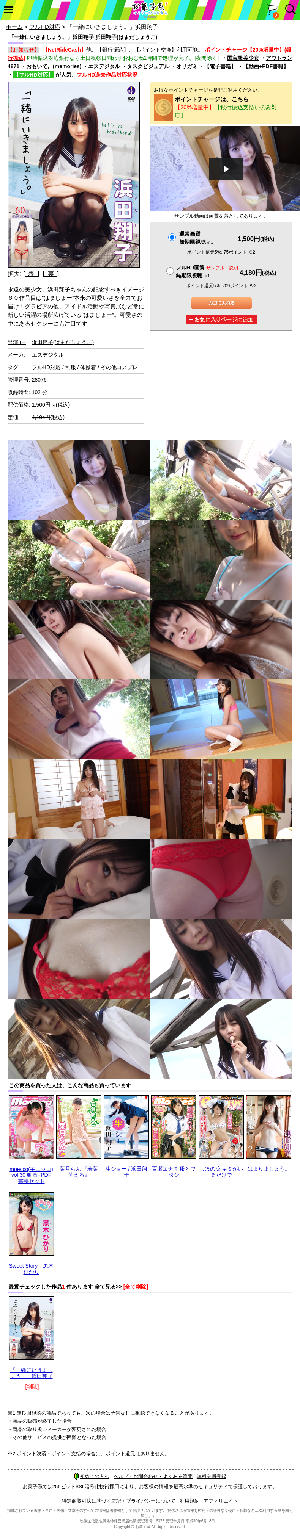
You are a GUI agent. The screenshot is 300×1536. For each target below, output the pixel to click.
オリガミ (186, 66)
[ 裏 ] (51, 274)
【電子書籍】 (220, 66)
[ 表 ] (31, 274)
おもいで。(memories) (53, 66)
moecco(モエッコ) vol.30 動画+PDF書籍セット (31, 1175)
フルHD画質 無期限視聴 (207, 272)
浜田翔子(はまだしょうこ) (63, 342)
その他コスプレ (119, 367)
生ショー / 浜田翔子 (126, 1171)
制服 (70, 367)
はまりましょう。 (269, 1169)
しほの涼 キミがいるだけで (221, 1171)
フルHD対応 (44, 26)
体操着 (88, 367)
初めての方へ (91, 1476)
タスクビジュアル (148, 66)
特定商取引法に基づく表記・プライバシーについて (118, 1501)
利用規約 (189, 1501)
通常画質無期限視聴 (196, 238)
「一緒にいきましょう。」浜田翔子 (31, 1373)
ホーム (14, 26)
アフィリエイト (221, 1501)
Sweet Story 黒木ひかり (31, 1269)
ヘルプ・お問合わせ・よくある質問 (153, 1476)
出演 (17, 342)
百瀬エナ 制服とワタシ (174, 1171)
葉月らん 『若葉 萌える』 (79, 1171)
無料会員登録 (211, 1476)
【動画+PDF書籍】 (266, 66)
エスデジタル (104, 66)
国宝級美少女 (243, 58)
